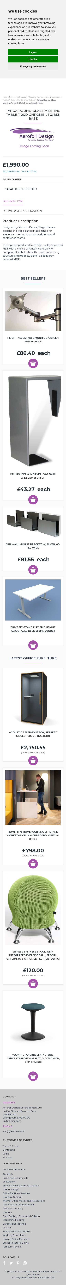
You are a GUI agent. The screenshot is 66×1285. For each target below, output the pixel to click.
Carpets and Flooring (14, 1223)
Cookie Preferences (14, 1169)
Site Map (8, 1157)
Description (12, 201)
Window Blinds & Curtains (17, 1231)
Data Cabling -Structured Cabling (21, 1216)
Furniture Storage (12, 1197)
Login (6, 1153)
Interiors (7, 1212)
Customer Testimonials (15, 1178)
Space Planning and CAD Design (21, 1185)
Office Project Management (18, 1204)
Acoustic (7, 1227)
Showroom (9, 1181)
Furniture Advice (12, 1246)
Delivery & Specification (22, 210)
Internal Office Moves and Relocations (24, 1200)
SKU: (5, 179)
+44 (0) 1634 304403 (13, 1131)
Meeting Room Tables (38, 97)
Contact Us (9, 1149)
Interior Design (11, 1189)
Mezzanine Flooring (14, 1219)
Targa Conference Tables (23, 100)
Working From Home (14, 1235)
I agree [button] (33, 52)
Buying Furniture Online (16, 1242)
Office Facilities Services (16, 1193)
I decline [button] (33, 59)
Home (6, 97)
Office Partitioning (13, 1208)
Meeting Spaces (18, 97)
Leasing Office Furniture (16, 1239)
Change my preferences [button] (33, 66)
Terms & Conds (11, 1146)
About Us (8, 1174)
